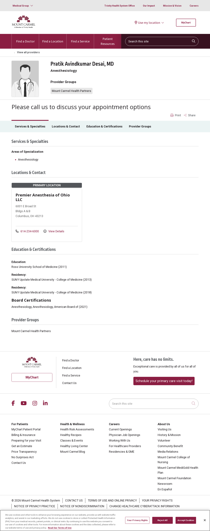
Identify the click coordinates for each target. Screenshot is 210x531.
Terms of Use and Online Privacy (112, 500)
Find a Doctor (25, 38)
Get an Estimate (21, 446)
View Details (53, 231)
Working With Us (119, 440)
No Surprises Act (22, 457)
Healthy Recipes (71, 435)
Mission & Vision (172, 5)
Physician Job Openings (124, 435)
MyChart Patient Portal (26, 429)
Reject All (163, 522)
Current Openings (120, 429)
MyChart (186, 22)
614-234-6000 (28, 231)
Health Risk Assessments (77, 429)
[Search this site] (162, 41)
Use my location (147, 22)
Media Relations (168, 451)
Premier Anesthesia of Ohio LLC (43, 197)
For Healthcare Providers (125, 446)
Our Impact (149, 5)
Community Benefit (170, 446)
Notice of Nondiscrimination (82, 506)
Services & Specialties (30, 126)
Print (175, 115)
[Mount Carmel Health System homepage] (23, 27)
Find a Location (52, 38)
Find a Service (80, 38)
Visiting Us (164, 429)
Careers (194, 5)
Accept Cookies (186, 522)
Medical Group (21, 5)
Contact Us (69, 383)
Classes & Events (71, 440)
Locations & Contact (66, 126)
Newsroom (165, 483)
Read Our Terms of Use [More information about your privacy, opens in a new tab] (60, 529)
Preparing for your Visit (26, 440)
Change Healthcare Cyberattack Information (144, 506)
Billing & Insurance (23, 435)
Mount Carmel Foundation (174, 478)
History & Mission (169, 435)
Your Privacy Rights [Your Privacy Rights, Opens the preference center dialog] (137, 522)
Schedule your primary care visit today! (164, 381)
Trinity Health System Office (119, 5)
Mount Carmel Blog (72, 451)
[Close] (204, 522)
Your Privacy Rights (157, 500)
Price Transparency (24, 451)
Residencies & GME (121, 451)
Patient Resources (107, 40)
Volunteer (164, 440)
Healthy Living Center (74, 446)
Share (190, 115)
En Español (165, 489)
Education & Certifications (104, 126)
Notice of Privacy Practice (34, 506)
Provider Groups (140, 126)
